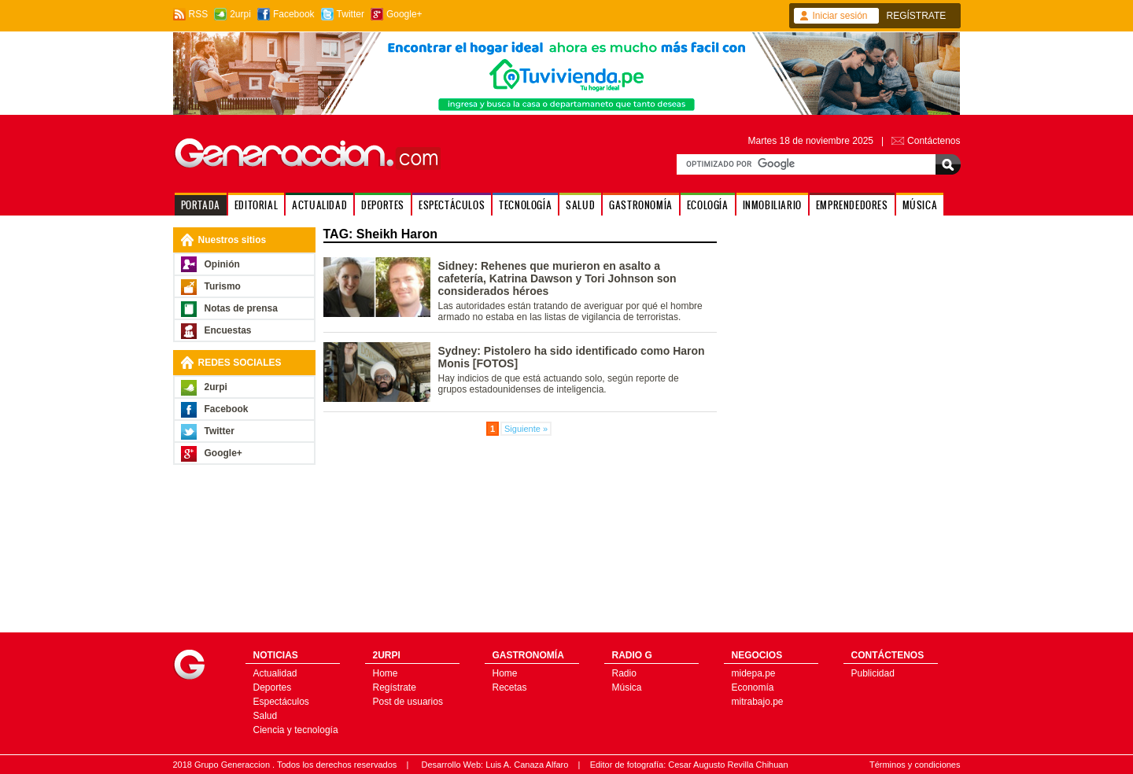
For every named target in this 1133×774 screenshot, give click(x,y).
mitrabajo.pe (758, 701)
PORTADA (200, 205)
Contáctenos (933, 140)
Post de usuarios (408, 701)
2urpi (240, 14)
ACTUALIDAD (319, 205)
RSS (199, 14)
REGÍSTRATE (917, 15)
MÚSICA (920, 205)
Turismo (223, 286)
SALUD (580, 205)
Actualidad (275, 673)
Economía (753, 687)
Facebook (294, 14)
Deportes (272, 687)
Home (385, 673)
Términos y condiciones (915, 764)
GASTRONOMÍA (641, 205)
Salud (265, 715)
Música (627, 687)
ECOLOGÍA (708, 205)
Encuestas (228, 330)
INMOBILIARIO (772, 205)
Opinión (222, 264)
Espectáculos (281, 701)
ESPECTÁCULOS (452, 205)
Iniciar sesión (840, 15)
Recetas (510, 687)
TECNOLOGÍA (525, 205)
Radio (624, 673)
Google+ (404, 14)
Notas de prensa (241, 308)
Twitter (350, 14)
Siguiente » (526, 428)
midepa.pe (754, 673)
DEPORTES (382, 205)
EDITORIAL (256, 205)
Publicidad (873, 673)
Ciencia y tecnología (295, 729)
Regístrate (394, 687)
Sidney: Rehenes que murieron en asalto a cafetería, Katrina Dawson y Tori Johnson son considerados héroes (557, 278)
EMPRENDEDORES (852, 205)
